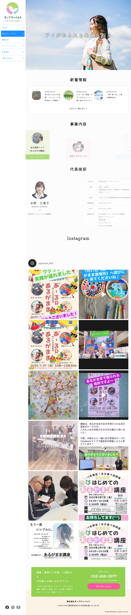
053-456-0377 (104, 576)
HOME (13, 27)
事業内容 (13, 40)
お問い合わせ (13, 58)
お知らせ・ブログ (13, 33)
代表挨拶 (13, 52)
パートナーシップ (13, 46)
